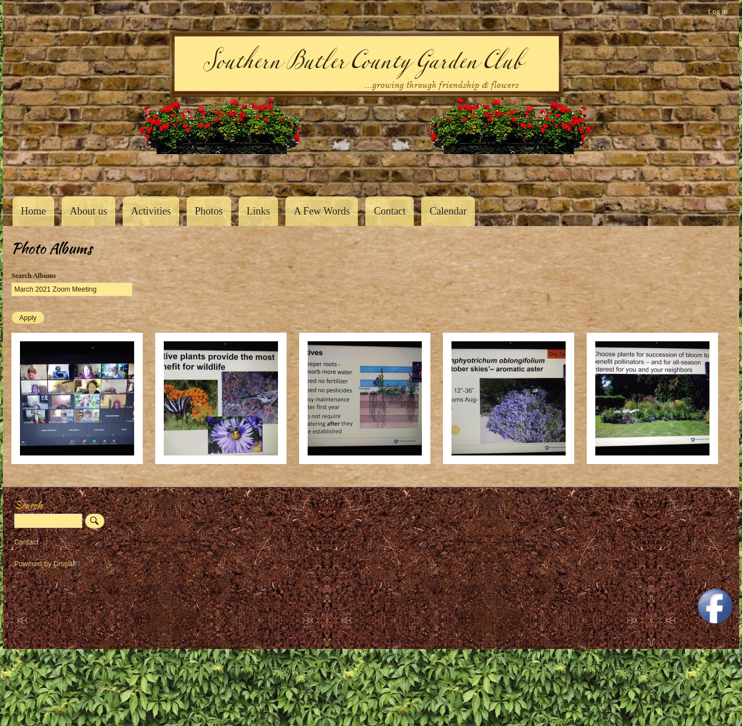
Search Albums (33, 276)
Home (33, 211)
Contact (390, 211)
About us (88, 211)
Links (258, 211)
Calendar (448, 211)
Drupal (69, 564)
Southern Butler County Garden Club (31, 172)
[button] (77, 461)
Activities (151, 211)
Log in (717, 11)
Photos (209, 211)
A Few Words (322, 211)
